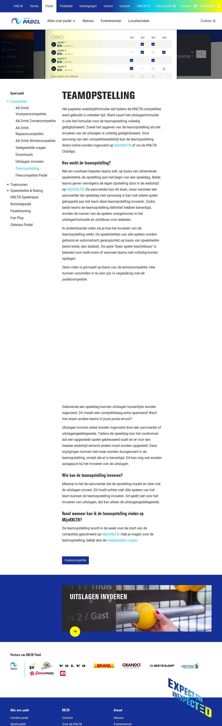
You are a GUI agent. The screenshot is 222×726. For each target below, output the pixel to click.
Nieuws (88, 21)
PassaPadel (166, 6)
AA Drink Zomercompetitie (36, 121)
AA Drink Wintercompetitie (35, 141)
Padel (49, 6)
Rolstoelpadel (20, 204)
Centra (108, 6)
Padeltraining (20, 211)
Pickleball (66, 6)
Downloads (24, 155)
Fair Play (17, 218)
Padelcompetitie (75, 560)
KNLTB (18, 6)
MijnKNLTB (207, 6)
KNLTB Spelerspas (24, 197)
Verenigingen (88, 6)
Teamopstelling (27, 168)
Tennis (34, 6)
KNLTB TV (143, 6)
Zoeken (206, 21)
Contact (185, 6)
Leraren (125, 6)
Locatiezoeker (138, 21)
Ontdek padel (19, 718)
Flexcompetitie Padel (31, 175)
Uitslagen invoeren (30, 161)
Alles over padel (59, 21)
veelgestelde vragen (122, 540)
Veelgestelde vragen (31, 148)
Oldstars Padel (21, 225)
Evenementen (111, 21)
